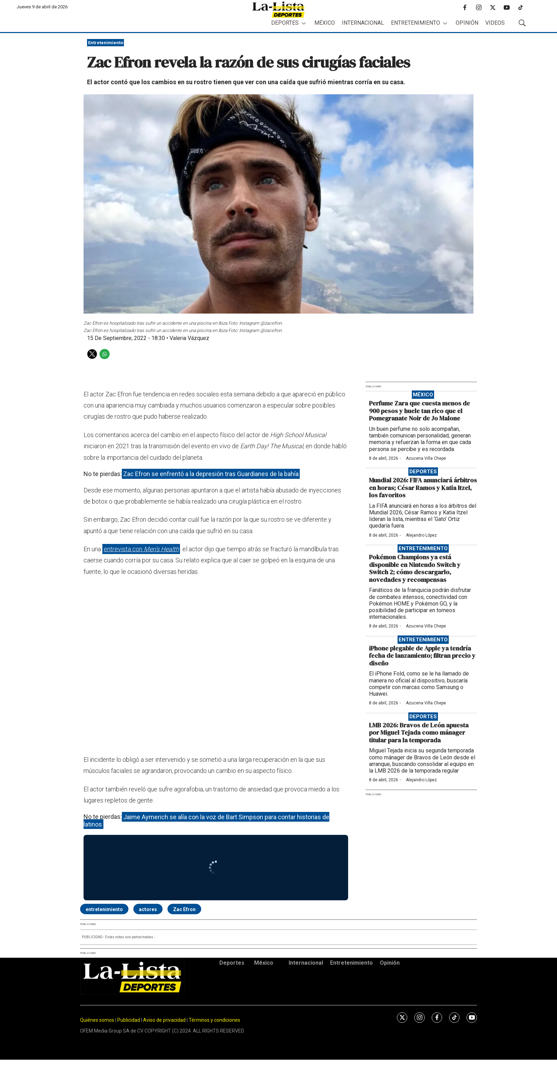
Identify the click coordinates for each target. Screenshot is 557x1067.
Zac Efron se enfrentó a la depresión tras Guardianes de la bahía (211, 473)
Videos (495, 22)
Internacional (363, 22)
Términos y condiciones (214, 1020)
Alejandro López (421, 535)
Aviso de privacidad (164, 1020)
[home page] (278, 9)
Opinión (467, 22)
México (324, 22)
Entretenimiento (415, 22)
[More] (304, 23)
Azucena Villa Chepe (426, 458)
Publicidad (129, 1020)
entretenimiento (104, 909)
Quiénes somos (97, 1020)
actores (148, 909)
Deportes (285, 22)
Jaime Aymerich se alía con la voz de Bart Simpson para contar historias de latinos (206, 820)
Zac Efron (184, 909)
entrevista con (141, 549)
